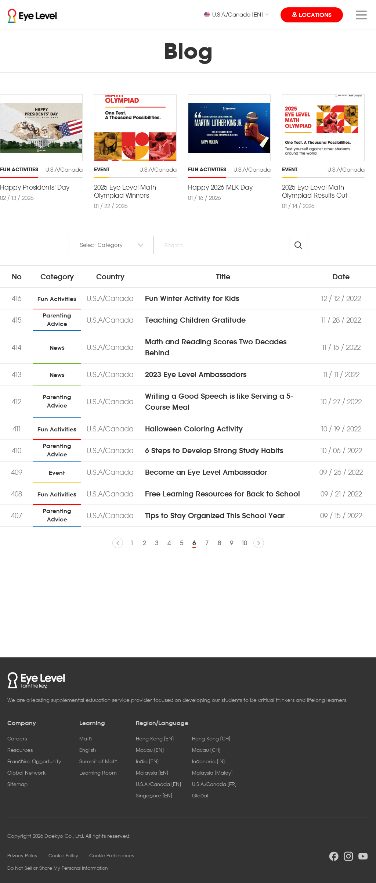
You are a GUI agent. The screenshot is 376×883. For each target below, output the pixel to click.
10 (244, 543)
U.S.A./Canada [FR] (214, 784)
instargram (348, 856)
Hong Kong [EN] (155, 738)
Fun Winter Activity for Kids (192, 298)
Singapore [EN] (154, 795)
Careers (17, 738)
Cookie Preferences (111, 855)
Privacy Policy (22, 855)
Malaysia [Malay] (212, 772)
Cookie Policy (63, 855)
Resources (20, 750)
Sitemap (17, 784)
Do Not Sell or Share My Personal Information (57, 868)
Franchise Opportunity (34, 761)
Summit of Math (98, 761)
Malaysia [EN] (152, 772)
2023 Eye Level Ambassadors (195, 374)
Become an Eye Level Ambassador (206, 472)
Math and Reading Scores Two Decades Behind (215, 347)
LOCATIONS (315, 14)
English (87, 750)
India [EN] (147, 761)
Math (85, 738)
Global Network (26, 772)
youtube (363, 856)
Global (200, 795)
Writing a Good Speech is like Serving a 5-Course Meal (219, 402)
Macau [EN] (150, 750)
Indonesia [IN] (208, 761)
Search (298, 245)
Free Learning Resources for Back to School (222, 493)
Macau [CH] (206, 750)
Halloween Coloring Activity (194, 428)
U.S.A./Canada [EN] (233, 14)
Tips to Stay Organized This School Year (215, 515)
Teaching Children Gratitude (195, 320)
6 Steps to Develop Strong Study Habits (214, 450)
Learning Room (97, 772)
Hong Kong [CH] (211, 738)
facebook (333, 856)
